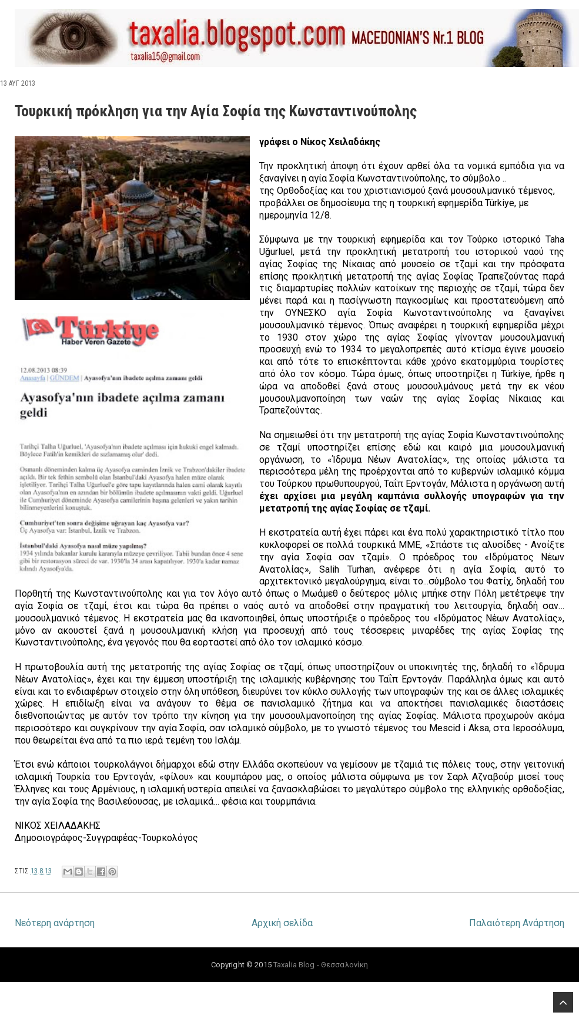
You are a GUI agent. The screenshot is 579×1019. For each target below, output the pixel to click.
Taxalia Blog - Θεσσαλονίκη (320, 964)
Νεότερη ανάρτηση (55, 923)
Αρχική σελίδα (282, 923)
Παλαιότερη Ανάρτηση (516, 923)
